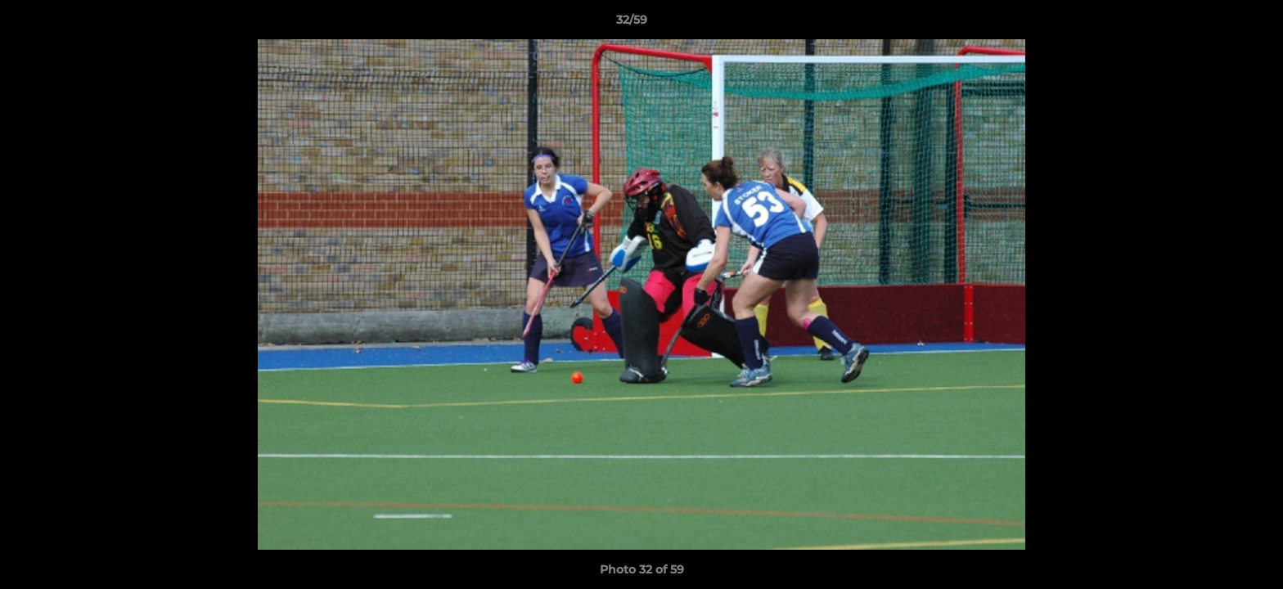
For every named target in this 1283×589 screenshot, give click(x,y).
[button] (1214, 23)
